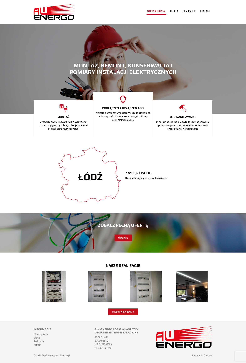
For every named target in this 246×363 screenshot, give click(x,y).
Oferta (174, 11)
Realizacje (189, 11)
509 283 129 (104, 347)
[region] (123, 69)
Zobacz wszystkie (122, 311)
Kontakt (205, 11)
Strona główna (156, 11)
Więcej (122, 237)
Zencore (208, 355)
